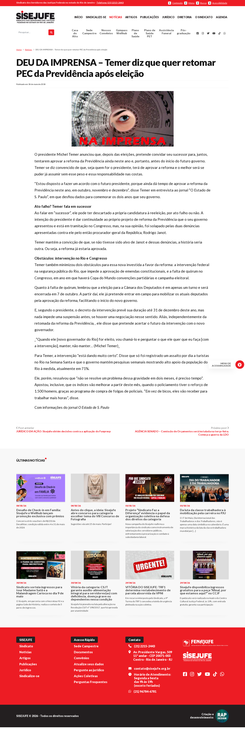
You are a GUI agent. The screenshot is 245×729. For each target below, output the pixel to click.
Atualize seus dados (89, 665)
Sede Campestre (89, 32)
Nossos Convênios (106, 32)
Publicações (149, 17)
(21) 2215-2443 (144, 648)
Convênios (81, 659)
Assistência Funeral (166, 32)
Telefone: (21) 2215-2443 (110, 2)
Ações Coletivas (86, 677)
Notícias (115, 17)
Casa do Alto (75, 34)
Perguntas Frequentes (90, 683)
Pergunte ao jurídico (89, 672)
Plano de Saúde (135, 34)
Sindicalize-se (96, 17)
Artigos (131, 17)
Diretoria (184, 17)
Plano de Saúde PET (149, 34)
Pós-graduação (183, 32)
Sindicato (26, 648)
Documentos (83, 654)
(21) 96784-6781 (145, 693)
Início (78, 17)
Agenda (221, 17)
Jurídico (168, 17)
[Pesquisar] (51, 33)
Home (19, 51)
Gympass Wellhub (121, 32)
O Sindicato (203, 17)
